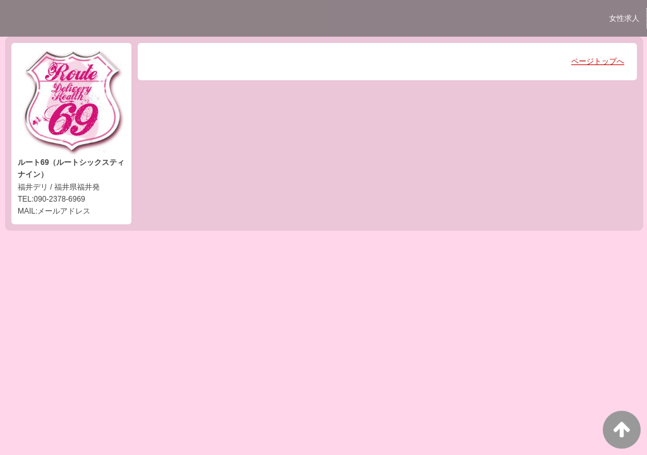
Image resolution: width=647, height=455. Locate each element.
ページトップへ (597, 61)
